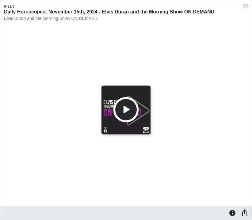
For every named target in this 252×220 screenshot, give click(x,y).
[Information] (232, 213)
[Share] (245, 213)
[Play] (126, 109)
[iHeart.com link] (245, 7)
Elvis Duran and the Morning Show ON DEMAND (50, 18)
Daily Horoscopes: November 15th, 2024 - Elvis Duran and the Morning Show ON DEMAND (109, 11)
